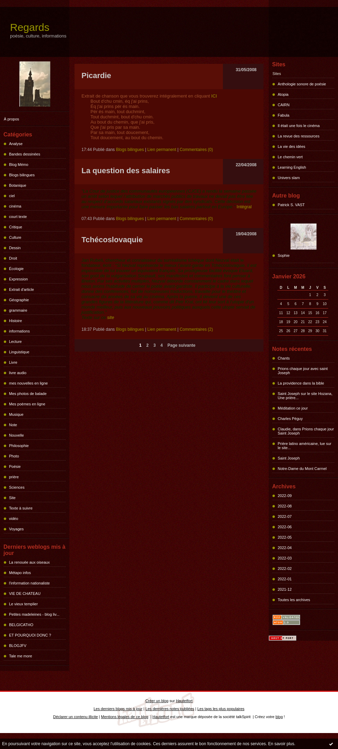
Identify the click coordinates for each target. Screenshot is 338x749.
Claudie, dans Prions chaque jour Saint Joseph (306, 431)
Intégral (243, 206)
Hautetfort (184, 701)
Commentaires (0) (196, 149)
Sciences (17, 487)
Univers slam (289, 178)
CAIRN (283, 105)
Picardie (96, 75)
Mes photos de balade (27, 394)
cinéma (15, 206)
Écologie (16, 269)
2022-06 (285, 527)
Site (12, 498)
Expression (18, 279)
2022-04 (285, 548)
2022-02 (285, 568)
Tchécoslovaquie (112, 239)
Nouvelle (16, 435)
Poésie (15, 466)
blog (279, 717)
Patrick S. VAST (291, 205)
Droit (13, 258)
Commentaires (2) (196, 329)
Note (13, 425)
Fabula (283, 115)
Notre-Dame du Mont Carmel (302, 468)
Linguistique (19, 352)
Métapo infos (20, 573)
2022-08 (285, 506)
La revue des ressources (298, 136)
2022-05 (285, 537)
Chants (284, 358)
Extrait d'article (21, 289)
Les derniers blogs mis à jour (118, 709)
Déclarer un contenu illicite (75, 717)
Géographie (19, 300)
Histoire (15, 321)
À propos (11, 119)
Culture (15, 237)
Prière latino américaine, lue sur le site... (304, 445)
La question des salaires (125, 170)
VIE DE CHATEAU (25, 593)
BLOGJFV (17, 645)
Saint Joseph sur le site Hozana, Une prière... (305, 396)
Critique (15, 227)
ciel (12, 196)
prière (14, 477)
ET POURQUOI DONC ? (30, 635)
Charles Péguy (290, 418)
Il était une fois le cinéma (299, 126)
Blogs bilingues (22, 175)
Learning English (292, 167)
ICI (214, 96)
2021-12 (285, 589)
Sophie (283, 255)
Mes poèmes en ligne (27, 404)
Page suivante (181, 345)
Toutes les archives (294, 600)
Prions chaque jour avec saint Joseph (303, 371)
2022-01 (285, 579)
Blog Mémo (18, 164)
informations (19, 331)
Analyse (16, 144)
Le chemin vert (290, 157)
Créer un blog (156, 701)
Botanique (17, 185)
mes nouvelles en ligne (28, 383)
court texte (18, 216)
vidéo (13, 518)
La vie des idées (291, 146)
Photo (14, 456)
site (110, 317)
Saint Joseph (289, 458)
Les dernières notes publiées (170, 709)
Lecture (15, 341)
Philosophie (19, 446)
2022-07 (285, 516)
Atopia (283, 94)
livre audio (17, 373)
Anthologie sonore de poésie (302, 84)
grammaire (18, 310)
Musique (16, 414)
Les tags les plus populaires (220, 709)
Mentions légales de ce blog (124, 717)
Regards (29, 27)
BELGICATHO (21, 625)
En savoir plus (281, 743)
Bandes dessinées (24, 154)
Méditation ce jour (293, 408)
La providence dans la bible (301, 383)
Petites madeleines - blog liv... (34, 614)
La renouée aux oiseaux (29, 562)
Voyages (16, 529)
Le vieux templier (23, 604)
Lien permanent (161, 149)
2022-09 (285, 496)
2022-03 (285, 558)
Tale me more (20, 656)
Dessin (15, 248)
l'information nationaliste (29, 583)
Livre (13, 362)
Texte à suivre (21, 508)
